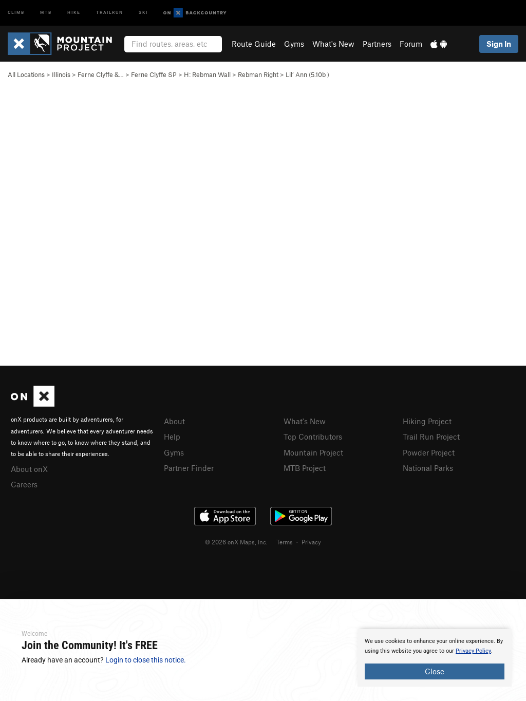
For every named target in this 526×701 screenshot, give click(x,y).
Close (434, 671)
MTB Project (305, 466)
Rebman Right (258, 74)
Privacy (311, 540)
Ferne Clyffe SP (154, 74)
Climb (16, 12)
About (174, 421)
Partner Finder (189, 466)
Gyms (294, 43)
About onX (29, 468)
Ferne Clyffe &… (101, 74)
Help (172, 436)
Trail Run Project (431, 436)
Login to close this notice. (145, 660)
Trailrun (109, 12)
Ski (143, 12)
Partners (377, 43)
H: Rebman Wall (207, 74)
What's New (333, 43)
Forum (411, 43)
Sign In (498, 43)
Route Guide (254, 43)
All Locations (26, 74)
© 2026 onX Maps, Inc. (236, 540)
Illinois (61, 74)
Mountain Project (313, 451)
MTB (46, 12)
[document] (434, 657)
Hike (74, 12)
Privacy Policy (473, 651)
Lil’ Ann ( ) (307, 74)
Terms (284, 540)
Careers (24, 483)
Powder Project (429, 451)
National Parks (428, 466)
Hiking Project (427, 421)
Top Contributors (313, 436)
